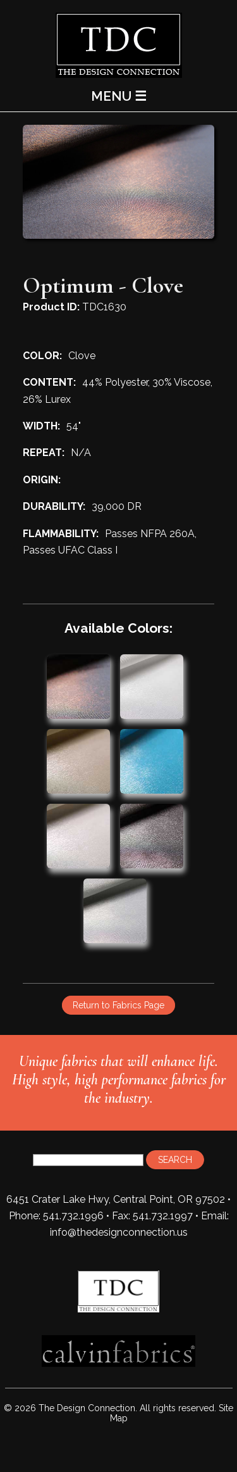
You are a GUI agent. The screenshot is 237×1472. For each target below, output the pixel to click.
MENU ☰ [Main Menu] (119, 96)
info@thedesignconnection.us (119, 1232)
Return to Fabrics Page (118, 1005)
